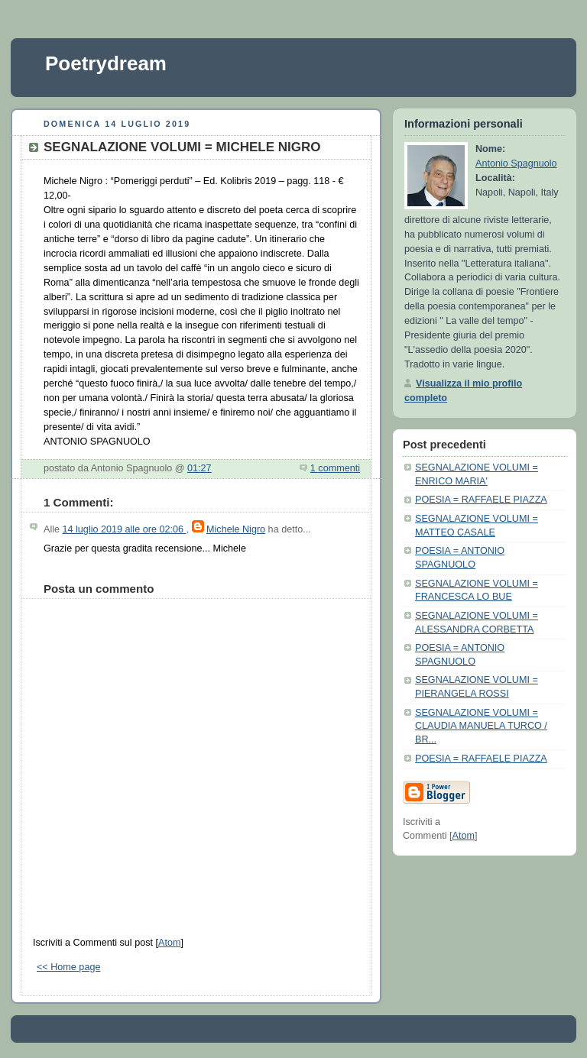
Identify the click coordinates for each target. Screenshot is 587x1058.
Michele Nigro (235, 529)
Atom (169, 942)
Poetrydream (106, 63)
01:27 (199, 468)
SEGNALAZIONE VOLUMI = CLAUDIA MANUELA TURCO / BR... (481, 726)
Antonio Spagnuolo (516, 163)
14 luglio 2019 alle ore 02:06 (124, 529)
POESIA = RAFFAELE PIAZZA (481, 499)
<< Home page (68, 967)
